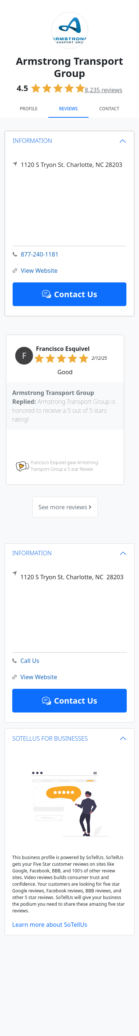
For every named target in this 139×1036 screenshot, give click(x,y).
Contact (109, 108)
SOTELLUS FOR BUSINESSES (50, 738)
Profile (28, 108)
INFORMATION (32, 141)
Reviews (68, 108)
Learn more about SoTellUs (49, 925)
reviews (103, 90)
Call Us (25, 661)
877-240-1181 (36, 254)
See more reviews (65, 507)
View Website (35, 270)
